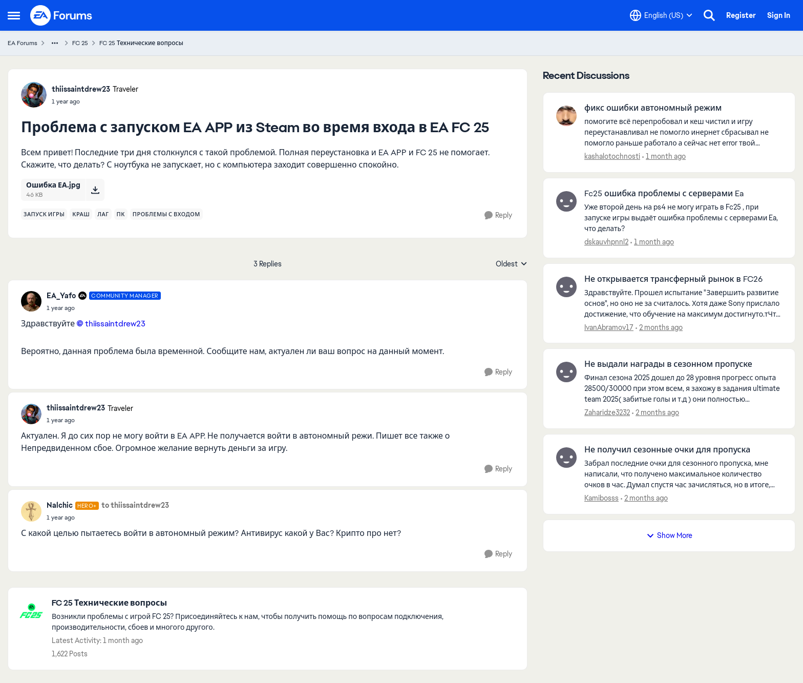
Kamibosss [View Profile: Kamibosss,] (601, 498)
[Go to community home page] (61, 15)
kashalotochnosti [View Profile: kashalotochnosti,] (612, 156)
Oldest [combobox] (511, 264)
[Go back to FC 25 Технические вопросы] (284, 603)
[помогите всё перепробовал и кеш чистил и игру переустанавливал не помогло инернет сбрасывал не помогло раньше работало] (683, 132)
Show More (669, 535)
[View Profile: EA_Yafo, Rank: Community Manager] (31, 301)
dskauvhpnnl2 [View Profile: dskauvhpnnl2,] (606, 241)
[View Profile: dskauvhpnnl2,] (566, 201)
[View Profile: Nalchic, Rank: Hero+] (31, 511)
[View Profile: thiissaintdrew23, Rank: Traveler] (34, 95)
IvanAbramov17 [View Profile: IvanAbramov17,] (608, 327)
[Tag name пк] (121, 214)
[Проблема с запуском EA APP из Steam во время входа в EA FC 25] (104, 308)
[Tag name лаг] (103, 214)
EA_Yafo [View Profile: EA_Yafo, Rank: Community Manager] (61, 295)
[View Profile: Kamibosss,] (566, 457)
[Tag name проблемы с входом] (166, 214)
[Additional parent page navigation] (55, 43)
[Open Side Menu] (14, 15)
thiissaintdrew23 (115, 323)
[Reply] (498, 215)
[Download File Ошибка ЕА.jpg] (95, 189)
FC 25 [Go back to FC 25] (80, 43)
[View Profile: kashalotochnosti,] (566, 116)
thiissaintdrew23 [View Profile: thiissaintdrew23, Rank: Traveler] (81, 89)
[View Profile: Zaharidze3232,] (566, 372)
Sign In (778, 15)
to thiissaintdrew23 (135, 505)
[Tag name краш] (81, 214)
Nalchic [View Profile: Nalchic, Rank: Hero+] (60, 505)
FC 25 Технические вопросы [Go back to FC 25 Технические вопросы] (141, 43)
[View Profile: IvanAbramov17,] (566, 287)
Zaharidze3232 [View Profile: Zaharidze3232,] (607, 412)
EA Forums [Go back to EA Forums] (22, 43)
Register (741, 15)
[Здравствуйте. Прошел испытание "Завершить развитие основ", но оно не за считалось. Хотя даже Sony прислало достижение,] (683, 303)
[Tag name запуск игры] (44, 214)
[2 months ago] (659, 327)
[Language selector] (661, 15)
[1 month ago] (664, 156)
